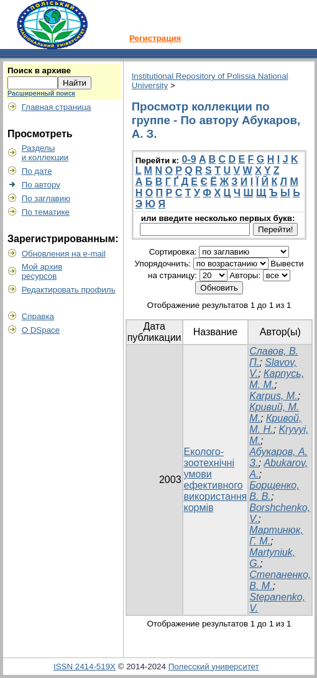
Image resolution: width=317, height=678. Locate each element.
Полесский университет (213, 666)
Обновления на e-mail (64, 253)
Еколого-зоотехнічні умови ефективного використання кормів (215, 479)
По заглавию (46, 198)
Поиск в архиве (39, 70)
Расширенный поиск (41, 93)
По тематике (46, 212)
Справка (38, 316)
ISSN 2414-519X (84, 666)
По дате (37, 171)
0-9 (188, 159)
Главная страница (56, 107)
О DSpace (41, 330)
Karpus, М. (273, 396)
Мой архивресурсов (42, 271)
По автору (41, 184)
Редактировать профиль (69, 289)
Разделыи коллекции (45, 152)
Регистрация (155, 38)
